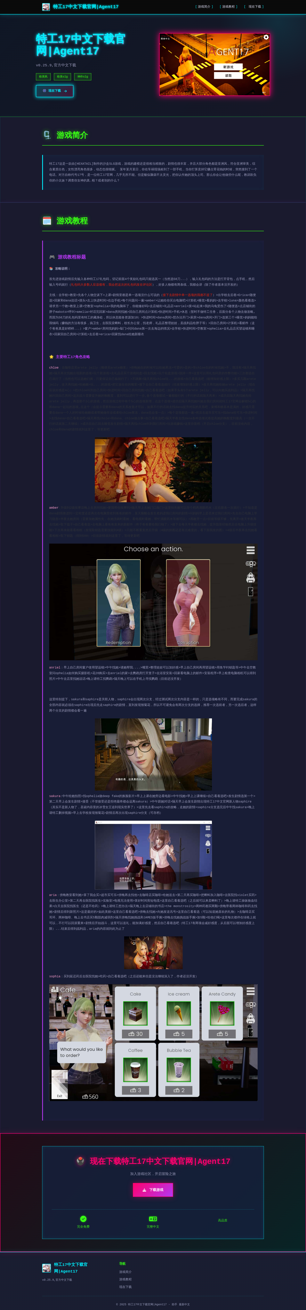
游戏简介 (204, 7)
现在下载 (254, 7)
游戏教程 (228, 7)
